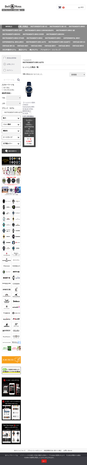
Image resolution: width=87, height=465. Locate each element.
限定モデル (23, 50)
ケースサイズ (7, 137)
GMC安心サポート (41, 15)
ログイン (8, 70)
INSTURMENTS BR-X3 (38, 27)
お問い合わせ (39, 21)
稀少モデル (34, 50)
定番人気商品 (23, 27)
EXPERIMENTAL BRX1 (72, 38)
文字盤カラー (7, 143)
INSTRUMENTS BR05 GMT (12, 30)
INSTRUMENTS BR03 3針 (65, 30)
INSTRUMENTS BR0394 (55, 34)
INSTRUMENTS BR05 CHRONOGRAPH (39, 30)
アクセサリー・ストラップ (50, 50)
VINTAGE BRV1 (50, 46)
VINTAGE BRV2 (64, 46)
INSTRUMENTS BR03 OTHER (13, 38)
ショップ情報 (77, 15)
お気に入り (9, 64)
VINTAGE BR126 (8, 46)
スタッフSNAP (54, 21)
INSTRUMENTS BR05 (77, 27)
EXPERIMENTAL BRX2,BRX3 (13, 42)
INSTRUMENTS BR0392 (11, 34)
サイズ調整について (60, 15)
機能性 (5, 131)
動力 (4, 118)
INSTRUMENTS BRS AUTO (36, 42)
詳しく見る (59, 457)
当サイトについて (19, 450)
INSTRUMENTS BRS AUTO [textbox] (12, 112)
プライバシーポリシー (35, 450)
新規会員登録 (9, 58)
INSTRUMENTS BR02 (34, 38)
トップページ (9, 15)
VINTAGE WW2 (36, 46)
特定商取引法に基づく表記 (52, 450)
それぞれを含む (8, 90)
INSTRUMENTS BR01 (53, 38)
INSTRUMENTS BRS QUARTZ (59, 42)
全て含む (6, 88)
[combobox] (16, 112)
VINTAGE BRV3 (78, 46)
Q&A (28, 21)
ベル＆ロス (27, 60)
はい (44, 461)
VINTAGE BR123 (79, 42)
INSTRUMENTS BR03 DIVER (33, 34)
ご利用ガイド (24, 15)
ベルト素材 (7, 124)
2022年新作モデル (9, 50)
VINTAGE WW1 (22, 46)
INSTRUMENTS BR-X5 (58, 27)
